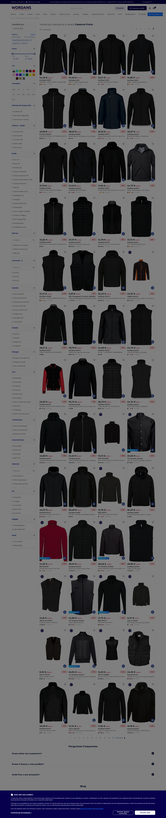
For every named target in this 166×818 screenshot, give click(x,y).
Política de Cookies (86, 808)
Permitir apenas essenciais (123, 812)
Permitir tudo (145, 812)
